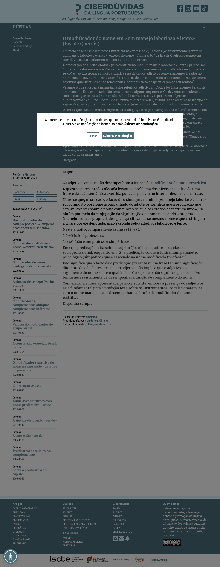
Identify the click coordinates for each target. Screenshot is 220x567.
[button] (10, 556)
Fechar (93, 136)
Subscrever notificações (117, 136)
